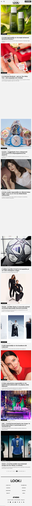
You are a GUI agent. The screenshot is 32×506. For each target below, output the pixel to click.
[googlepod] (21, 502)
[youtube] (15, 502)
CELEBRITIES (24, 485)
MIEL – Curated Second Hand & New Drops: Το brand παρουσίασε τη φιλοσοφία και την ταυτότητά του (16, 425)
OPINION (24, 487)
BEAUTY (8, 493)
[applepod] (19, 502)
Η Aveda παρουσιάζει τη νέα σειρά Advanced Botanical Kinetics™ (15, 38)
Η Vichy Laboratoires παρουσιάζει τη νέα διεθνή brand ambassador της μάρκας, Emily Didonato (15, 385)
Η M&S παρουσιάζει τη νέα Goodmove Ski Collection (14, 346)
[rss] (23, 502)
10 (16, 471)
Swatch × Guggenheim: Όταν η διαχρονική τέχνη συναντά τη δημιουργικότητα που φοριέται (14, 153)
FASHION (8, 487)
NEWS (24, 493)
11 (18, 471)
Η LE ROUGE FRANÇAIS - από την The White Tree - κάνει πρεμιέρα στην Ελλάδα (15, 77)
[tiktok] (13, 502)
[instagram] (10, 502)
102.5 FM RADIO (17, 499)
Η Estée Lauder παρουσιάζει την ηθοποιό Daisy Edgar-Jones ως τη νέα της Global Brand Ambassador (16, 193)
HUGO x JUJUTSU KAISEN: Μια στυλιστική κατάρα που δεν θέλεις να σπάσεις (14, 464)
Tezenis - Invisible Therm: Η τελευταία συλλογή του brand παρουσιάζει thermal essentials (16, 307)
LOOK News (4, 34)
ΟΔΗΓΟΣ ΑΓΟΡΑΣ (10, 499)
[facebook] (8, 502)
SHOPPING (8, 490)
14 (23, 471)
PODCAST (23, 499)
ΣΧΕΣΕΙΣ (24, 490)
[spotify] (17, 502)
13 (21, 471)
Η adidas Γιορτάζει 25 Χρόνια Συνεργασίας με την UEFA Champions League (15, 269)
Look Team (4, 35)
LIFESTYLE (8, 485)
